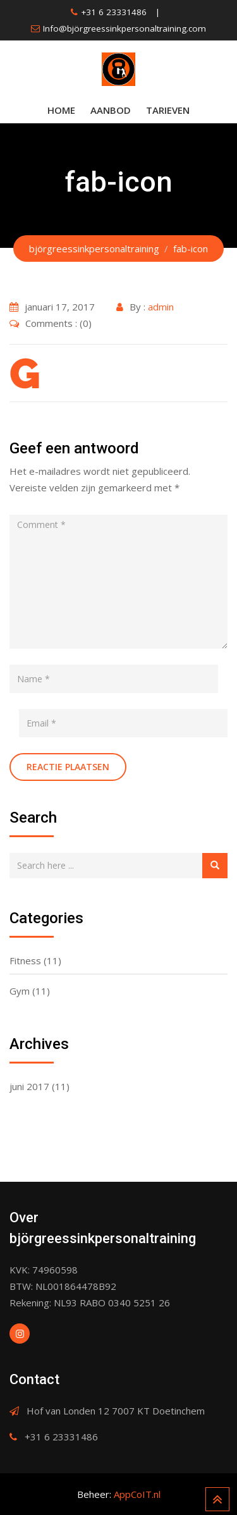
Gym (19, 990)
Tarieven (168, 110)
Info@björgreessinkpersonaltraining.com (124, 28)
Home (61, 110)
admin (161, 306)
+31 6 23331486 (114, 12)
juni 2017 (29, 1086)
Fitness (25, 960)
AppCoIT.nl (137, 1494)
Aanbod (110, 110)
